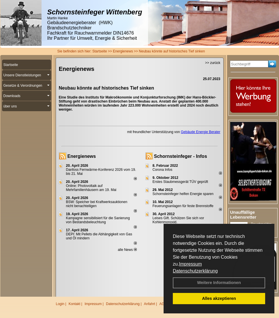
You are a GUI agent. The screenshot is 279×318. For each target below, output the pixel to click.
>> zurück (212, 63)
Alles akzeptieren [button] (219, 298)
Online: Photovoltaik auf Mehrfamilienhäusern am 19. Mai (91, 188)
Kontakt (74, 304)
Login (60, 304)
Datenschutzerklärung (195, 270)
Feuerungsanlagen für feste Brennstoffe (183, 206)
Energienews (82, 156)
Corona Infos (163, 170)
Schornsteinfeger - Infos (180, 156)
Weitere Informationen (219, 282)
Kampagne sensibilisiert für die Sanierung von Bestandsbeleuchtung (98, 220)
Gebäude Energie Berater (200, 132)
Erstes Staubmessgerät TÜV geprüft (180, 182)
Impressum (190, 264)
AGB (162, 304)
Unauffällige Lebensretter (243, 214)
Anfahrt (149, 304)
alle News (127, 250)
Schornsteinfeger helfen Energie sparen (183, 194)
